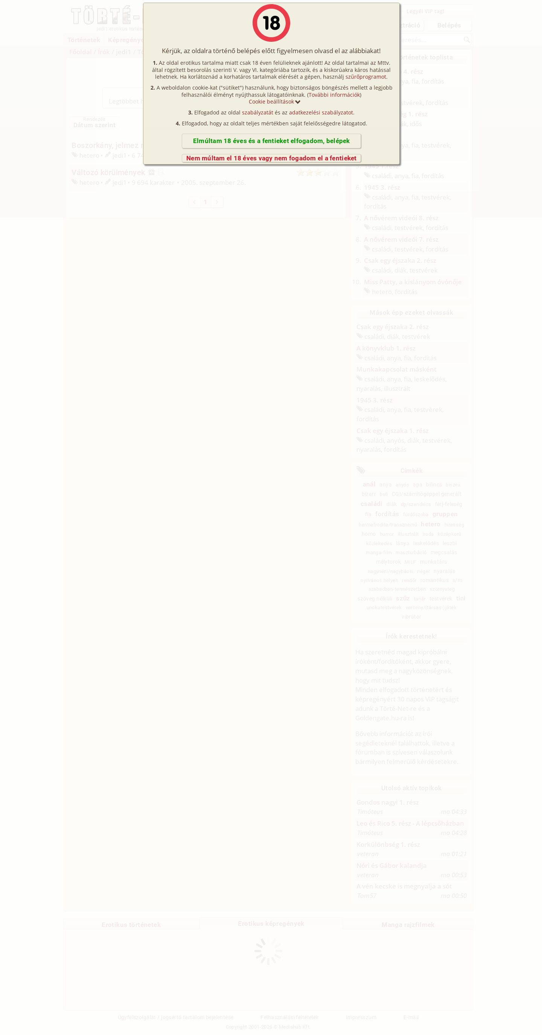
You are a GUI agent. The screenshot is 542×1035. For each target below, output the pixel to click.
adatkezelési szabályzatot (321, 112)
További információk (334, 94)
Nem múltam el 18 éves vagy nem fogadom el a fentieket (271, 158)
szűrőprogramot (366, 76)
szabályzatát (257, 112)
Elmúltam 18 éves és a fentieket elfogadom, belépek (271, 141)
